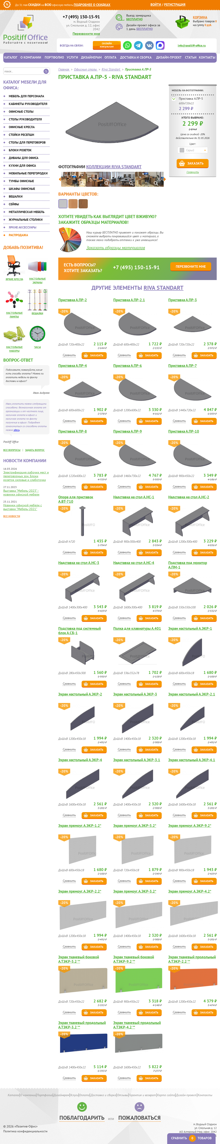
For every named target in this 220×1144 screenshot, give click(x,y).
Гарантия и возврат (142, 1095)
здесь (17, 430)
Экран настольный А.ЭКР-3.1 (136, 760)
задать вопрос (35, 450)
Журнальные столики (25, 220)
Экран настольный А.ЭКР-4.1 (191, 760)
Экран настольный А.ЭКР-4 (80, 760)
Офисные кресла (22, 127)
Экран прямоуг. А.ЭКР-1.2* (79, 825)
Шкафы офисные (22, 189)
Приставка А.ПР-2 (72, 300)
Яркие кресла (14, 279)
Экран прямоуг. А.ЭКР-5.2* (134, 825)
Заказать (195, 163)
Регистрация (174, 4)
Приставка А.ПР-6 (127, 365)
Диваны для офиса (23, 158)
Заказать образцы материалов (115, 247)
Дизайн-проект (169, 57)
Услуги (72, 57)
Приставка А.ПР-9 (127, 431)
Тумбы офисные (21, 181)
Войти (155, 4)
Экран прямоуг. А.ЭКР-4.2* (189, 891)
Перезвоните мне (86, 33)
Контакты (207, 57)
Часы (37, 347)
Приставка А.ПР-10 (183, 431)
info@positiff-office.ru (192, 45)
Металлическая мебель (26, 212)
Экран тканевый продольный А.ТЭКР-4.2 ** (137, 1025)
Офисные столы (21, 112)
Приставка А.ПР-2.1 (129, 300)
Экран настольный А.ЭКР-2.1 (191, 694)
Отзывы (122, 1095)
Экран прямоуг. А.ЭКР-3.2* (134, 891)
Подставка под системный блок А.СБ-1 (79, 630)
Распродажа (18, 235)
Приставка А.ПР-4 (72, 365)
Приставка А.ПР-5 (191, 99)
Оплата (110, 57)
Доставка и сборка (136, 57)
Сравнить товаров (191, 1138)
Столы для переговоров (27, 142)
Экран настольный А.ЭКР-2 (80, 694)
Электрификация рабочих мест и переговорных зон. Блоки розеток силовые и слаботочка (26, 476)
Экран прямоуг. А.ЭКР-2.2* (79, 891)
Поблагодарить (81, 1117)
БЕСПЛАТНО (134, 19)
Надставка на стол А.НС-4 (133, 563)
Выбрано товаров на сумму (205, 23)
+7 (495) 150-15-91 (81, 17)
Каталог (10, 57)
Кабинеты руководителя (28, 104)
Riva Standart (163, 287)
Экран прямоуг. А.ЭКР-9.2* (189, 825)
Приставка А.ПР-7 (182, 365)
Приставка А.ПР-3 (182, 300)
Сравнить (193, 172)
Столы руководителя (25, 119)
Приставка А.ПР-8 (72, 431)
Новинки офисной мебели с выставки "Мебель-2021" (22, 507)
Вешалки (15, 196)
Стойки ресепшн (21, 135)
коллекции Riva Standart (113, 167)
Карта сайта (166, 1095)
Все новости (11, 516)
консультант (107, 45)
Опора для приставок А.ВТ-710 (75, 499)
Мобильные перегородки (28, 173)
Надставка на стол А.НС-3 (78, 563)
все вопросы (11, 450)
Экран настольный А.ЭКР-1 (190, 628)
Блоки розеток (20, 150)
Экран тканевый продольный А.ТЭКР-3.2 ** (82, 1025)
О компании (30, 57)
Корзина (200, 17)
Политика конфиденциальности (25, 1131)
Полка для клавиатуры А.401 (137, 628)
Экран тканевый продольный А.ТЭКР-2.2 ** (192, 959)
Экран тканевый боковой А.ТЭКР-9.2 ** (133, 959)
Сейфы (14, 204)
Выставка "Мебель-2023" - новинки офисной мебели (21, 492)
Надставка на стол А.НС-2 (188, 497)
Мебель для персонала (26, 96)
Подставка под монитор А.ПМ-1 (187, 565)
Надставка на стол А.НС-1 (133, 497)
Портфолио (54, 57)
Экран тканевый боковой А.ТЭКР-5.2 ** (78, 959)
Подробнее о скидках (92, 5)
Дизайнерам (91, 57)
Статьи (190, 57)
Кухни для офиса (22, 166)
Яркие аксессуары (22, 227)
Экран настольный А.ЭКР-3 (135, 694)
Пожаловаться (139, 1117)
